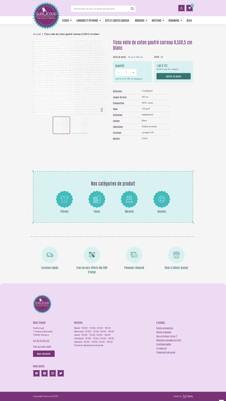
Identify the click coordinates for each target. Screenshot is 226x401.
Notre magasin (163, 332)
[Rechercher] (103, 8)
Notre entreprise (164, 328)
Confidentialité (163, 344)
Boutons (161, 202)
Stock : (157, 56)
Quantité (119, 65)
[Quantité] (126, 72)
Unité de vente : (120, 56)
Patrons (64, 202)
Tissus (97, 202)
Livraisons (161, 348)
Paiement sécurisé (165, 352)
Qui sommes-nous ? (166, 336)
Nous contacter (44, 353)
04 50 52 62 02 (41, 340)
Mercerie (129, 202)
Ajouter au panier (173, 76)
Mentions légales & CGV (168, 340)
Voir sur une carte (42, 346)
